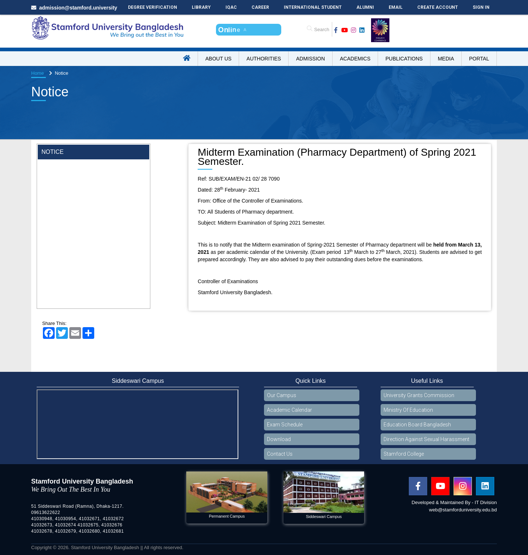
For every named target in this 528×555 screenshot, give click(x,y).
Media (446, 59)
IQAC (231, 7)
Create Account (437, 7)
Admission (310, 59)
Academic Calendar (289, 410)
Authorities (263, 59)
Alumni (365, 7)
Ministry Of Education (408, 410)
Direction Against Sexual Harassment (426, 439)
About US (218, 59)
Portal (479, 59)
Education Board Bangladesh (417, 425)
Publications (404, 59)
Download (279, 439)
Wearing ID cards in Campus (74, 166)
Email (396, 7)
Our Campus (281, 395)
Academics (355, 59)
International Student (313, 7)
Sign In (481, 7)
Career (260, 7)
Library (201, 7)
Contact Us (280, 454)
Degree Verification (152, 7)
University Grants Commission (419, 395)
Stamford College (404, 454)
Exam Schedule (284, 425)
